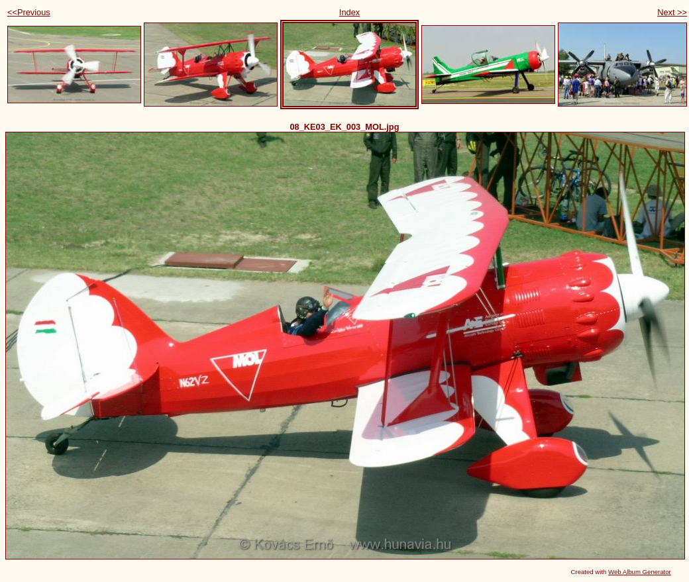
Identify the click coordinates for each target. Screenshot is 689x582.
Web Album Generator (639, 571)
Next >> (672, 12)
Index (349, 12)
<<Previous (28, 12)
